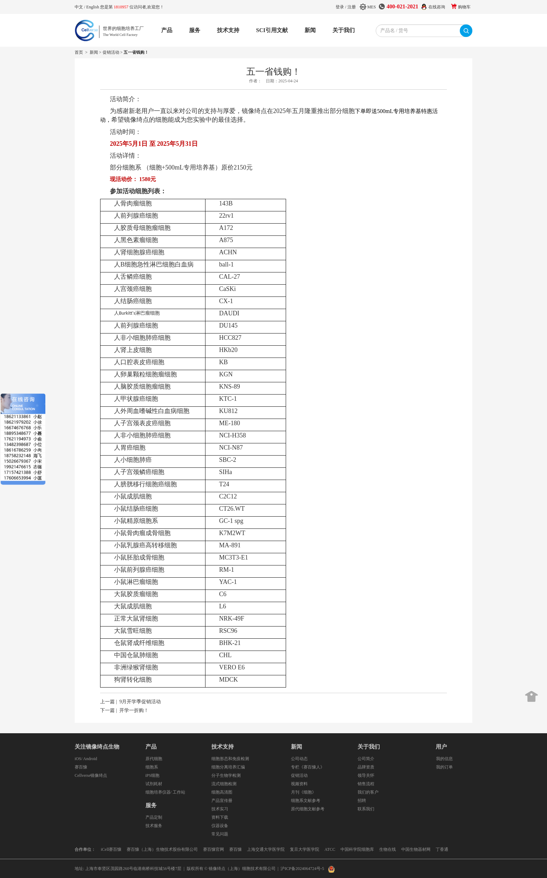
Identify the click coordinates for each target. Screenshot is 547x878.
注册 (351, 7)
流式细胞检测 (224, 783)
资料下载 (219, 817)
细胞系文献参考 (305, 800)
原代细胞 (153, 758)
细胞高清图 (221, 792)
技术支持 (228, 30)
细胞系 (151, 767)
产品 (166, 30)
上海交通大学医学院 (266, 849)
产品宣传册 (221, 800)
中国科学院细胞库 (357, 849)
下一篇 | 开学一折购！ (124, 710)
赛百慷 (81, 767)
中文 (79, 7)
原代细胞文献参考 (307, 808)
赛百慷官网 (213, 849)
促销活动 (111, 52)
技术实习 (219, 808)
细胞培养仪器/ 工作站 (165, 792)
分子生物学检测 (226, 775)
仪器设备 (219, 825)
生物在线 (387, 849)
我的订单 (444, 767)
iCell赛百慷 (111, 849)
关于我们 (343, 30)
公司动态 (299, 758)
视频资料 (299, 783)
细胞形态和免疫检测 (230, 758)
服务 (194, 30)
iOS (78, 758)
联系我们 (366, 808)
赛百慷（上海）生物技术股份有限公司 (162, 849)
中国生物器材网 (415, 849)
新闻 (310, 30)
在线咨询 (436, 7)
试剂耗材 (153, 783)
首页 (79, 52)
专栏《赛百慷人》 (307, 767)
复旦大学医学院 (304, 849)
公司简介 (366, 758)
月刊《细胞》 (303, 792)
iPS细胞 (152, 775)
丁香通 (442, 849)
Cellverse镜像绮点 (91, 775)
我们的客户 (368, 792)
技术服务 (153, 825)
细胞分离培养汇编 (228, 767)
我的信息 (444, 758)
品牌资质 (366, 767)
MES (371, 7)
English (93, 7)
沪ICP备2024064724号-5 (302, 868)
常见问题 (219, 834)
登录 (340, 7)
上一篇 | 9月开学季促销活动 (130, 701)
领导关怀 (366, 775)
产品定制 (153, 817)
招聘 (362, 800)
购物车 (464, 7)
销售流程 (366, 783)
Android (90, 758)
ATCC (329, 849)
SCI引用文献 (272, 30)
